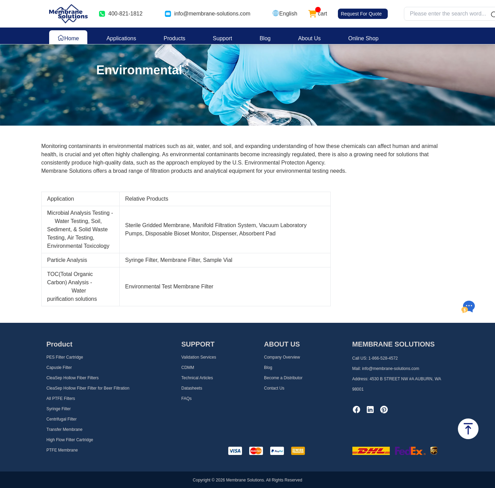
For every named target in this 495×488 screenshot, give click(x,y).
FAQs (187, 398)
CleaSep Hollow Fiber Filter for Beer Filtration (87, 388)
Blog (265, 38)
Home (68, 37)
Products (174, 38)
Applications (121, 38)
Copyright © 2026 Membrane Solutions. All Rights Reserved (247, 480)
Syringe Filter (58, 408)
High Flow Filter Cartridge (69, 439)
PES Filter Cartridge (64, 357)
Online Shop (363, 38)
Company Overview (282, 357)
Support (222, 38)
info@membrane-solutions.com (212, 14)
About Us (309, 38)
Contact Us (274, 388)
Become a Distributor (283, 377)
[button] (284, 14)
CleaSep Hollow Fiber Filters (72, 377)
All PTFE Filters (60, 398)
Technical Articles (197, 377)
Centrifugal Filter (61, 419)
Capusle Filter (59, 367)
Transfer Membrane (64, 429)
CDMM (188, 367)
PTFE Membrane (62, 450)
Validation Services (199, 357)
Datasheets (192, 388)
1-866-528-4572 (383, 358)
